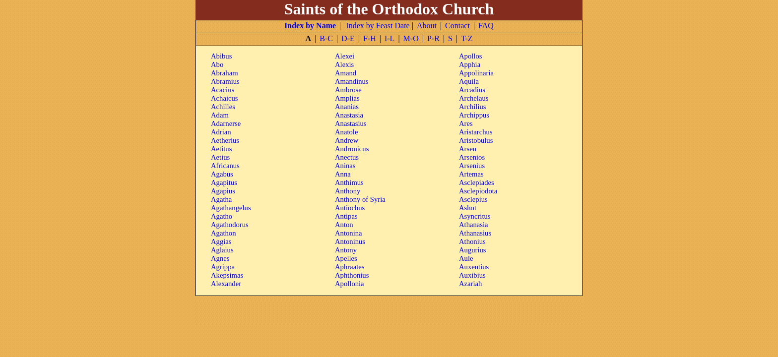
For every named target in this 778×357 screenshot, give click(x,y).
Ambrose (348, 90)
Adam (220, 115)
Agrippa (223, 267)
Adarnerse (226, 123)
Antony (346, 250)
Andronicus (352, 149)
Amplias (347, 98)
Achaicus (224, 98)
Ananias (347, 107)
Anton (344, 225)
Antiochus (350, 208)
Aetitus (221, 149)
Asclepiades (476, 182)
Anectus (347, 157)
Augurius (472, 250)
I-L (389, 38)
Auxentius (474, 267)
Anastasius (351, 123)
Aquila (469, 81)
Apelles (346, 258)
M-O (411, 38)
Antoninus (350, 241)
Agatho (221, 216)
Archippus (474, 115)
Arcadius (472, 90)
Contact (457, 25)
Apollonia (349, 284)
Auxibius (472, 275)
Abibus (221, 56)
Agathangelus (231, 208)
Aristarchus (476, 132)
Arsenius (472, 166)
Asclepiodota (478, 191)
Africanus (225, 166)
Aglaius (222, 250)
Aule (466, 258)
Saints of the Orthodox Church (389, 9)
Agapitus (224, 182)
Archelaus (473, 98)
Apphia (469, 64)
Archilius (472, 107)
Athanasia (473, 225)
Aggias (221, 241)
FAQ (486, 25)
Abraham (224, 73)
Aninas (345, 166)
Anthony (347, 191)
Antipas (346, 216)
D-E (348, 38)
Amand (345, 73)
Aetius (220, 157)
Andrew (346, 140)
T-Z (466, 38)
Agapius (223, 191)
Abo (217, 64)
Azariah (470, 284)
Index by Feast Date (377, 25)
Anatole (346, 132)
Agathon (223, 233)
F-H (369, 38)
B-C (326, 38)
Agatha (221, 199)
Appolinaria (476, 73)
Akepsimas (227, 275)
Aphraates (349, 267)
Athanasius (475, 233)
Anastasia (349, 115)
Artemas (471, 174)
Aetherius (225, 140)
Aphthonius (352, 275)
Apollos (470, 56)
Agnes (220, 258)
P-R (433, 38)
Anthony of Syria (360, 199)
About (427, 25)
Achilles (223, 107)
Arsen (467, 149)
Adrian (221, 132)
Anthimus (349, 182)
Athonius (472, 241)
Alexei (344, 56)
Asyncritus (475, 216)
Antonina (348, 233)
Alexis (344, 64)
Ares (466, 123)
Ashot (467, 208)
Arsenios (472, 157)
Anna (343, 174)
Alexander (226, 284)
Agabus (222, 174)
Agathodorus (230, 225)
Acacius (222, 90)
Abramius (225, 81)
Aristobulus (476, 140)
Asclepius (473, 199)
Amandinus (352, 81)
